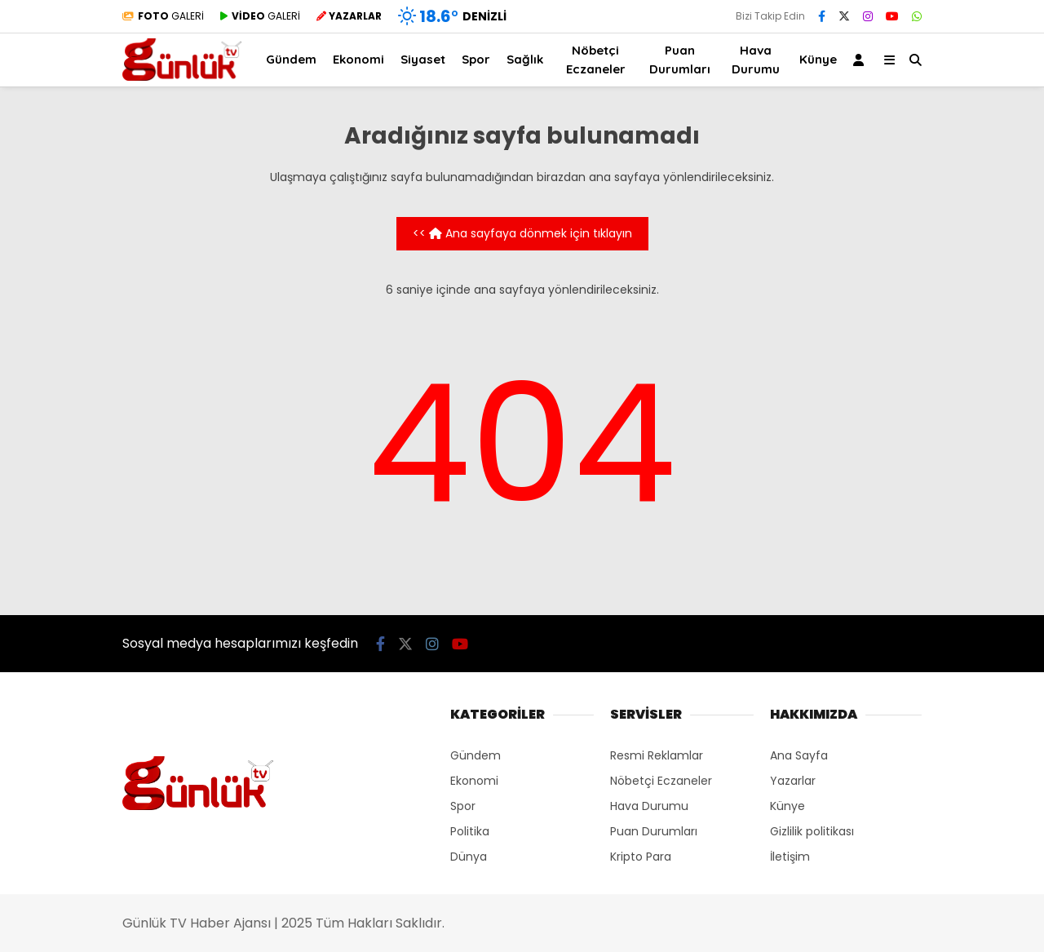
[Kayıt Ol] (861, 59)
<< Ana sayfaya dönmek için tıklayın (522, 233)
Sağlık (525, 59)
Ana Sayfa (799, 755)
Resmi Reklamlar (656, 755)
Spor (476, 59)
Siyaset (422, 59)
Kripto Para (640, 856)
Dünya (468, 856)
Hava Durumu (756, 59)
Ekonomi (358, 59)
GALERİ (163, 16)
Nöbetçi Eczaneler (596, 59)
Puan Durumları (679, 59)
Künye (818, 59)
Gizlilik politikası (812, 831)
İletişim (790, 856)
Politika (469, 831)
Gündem (291, 59)
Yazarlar (793, 781)
